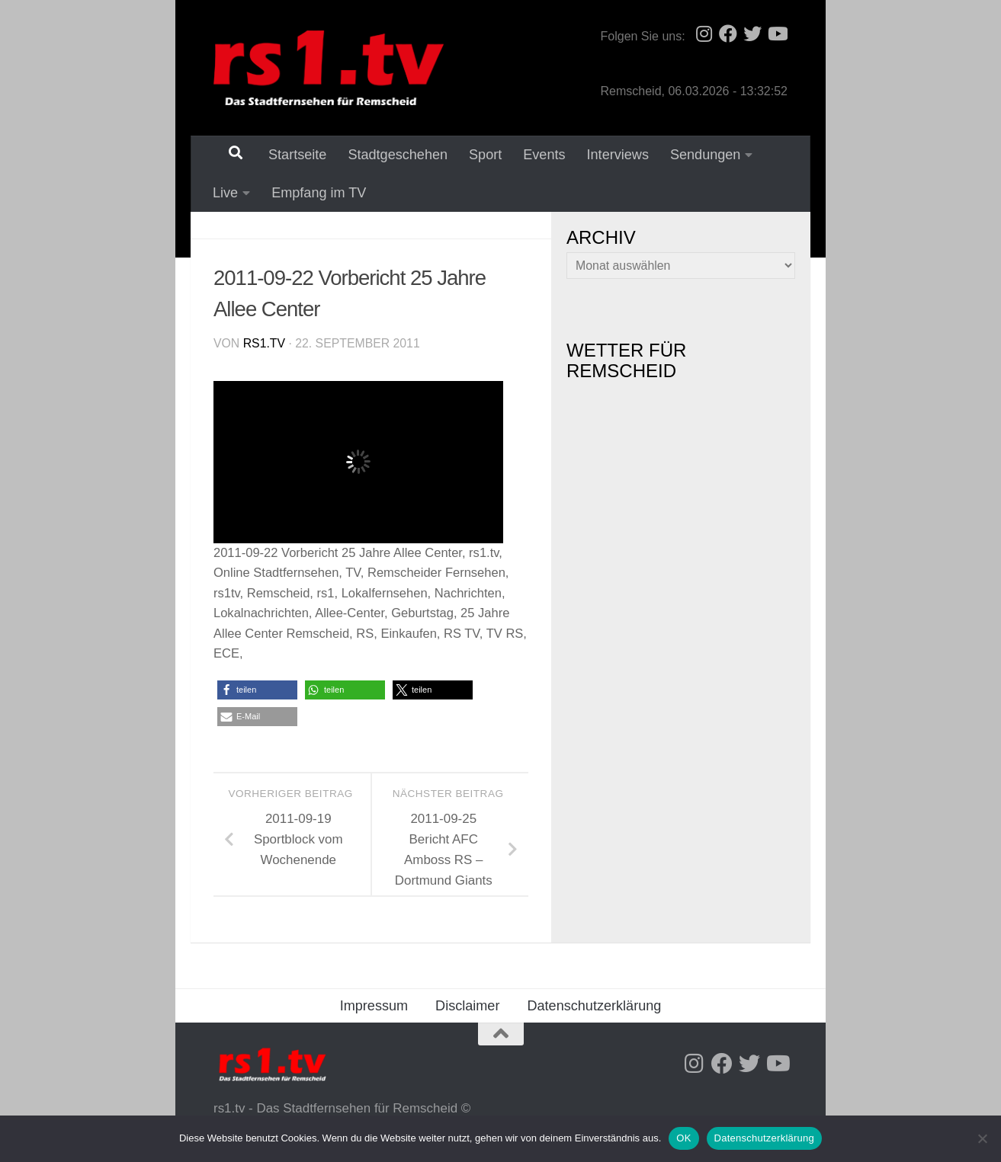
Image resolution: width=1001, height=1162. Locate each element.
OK (683, 1138)
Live (225, 193)
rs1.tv (264, 344)
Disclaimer (467, 1007)
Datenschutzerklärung (594, 1007)
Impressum (374, 1007)
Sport (475, 154)
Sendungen (695, 154)
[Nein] (982, 1138)
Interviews (608, 154)
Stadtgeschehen (388, 154)
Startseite (287, 154)
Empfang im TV (314, 193)
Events (534, 154)
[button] (257, 691)
